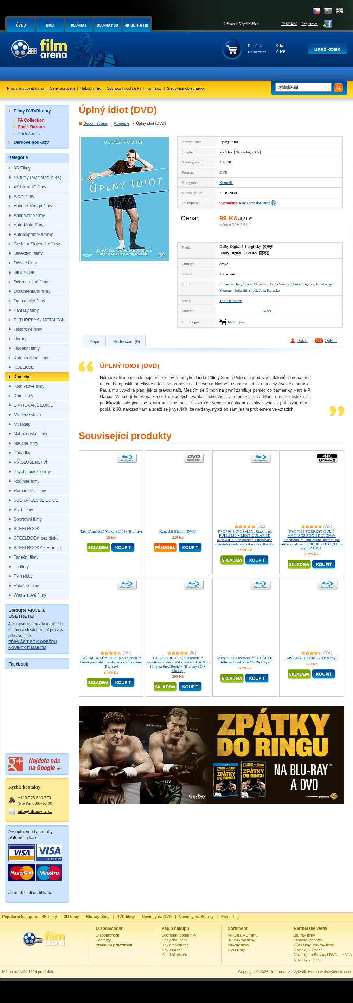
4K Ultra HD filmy (242, 935)
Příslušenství (30, 133)
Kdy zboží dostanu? (254, 203)
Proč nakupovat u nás (25, 88)
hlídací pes (236, 322)
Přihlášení (289, 23)
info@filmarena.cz (35, 811)
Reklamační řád (175, 945)
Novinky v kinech (308, 950)
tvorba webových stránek (329, 972)
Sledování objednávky (186, 88)
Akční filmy (230, 916)
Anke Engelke (303, 284)
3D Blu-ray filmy (241, 940)
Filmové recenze (308, 940)
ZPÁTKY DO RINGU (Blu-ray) (312, 658)
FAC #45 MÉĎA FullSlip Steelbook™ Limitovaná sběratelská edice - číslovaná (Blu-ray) (110, 662)
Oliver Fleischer (255, 284)
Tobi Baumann (230, 300)
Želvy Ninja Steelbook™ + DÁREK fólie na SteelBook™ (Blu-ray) (245, 660)
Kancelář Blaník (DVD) (178, 531)
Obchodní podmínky (124, 88)
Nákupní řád (90, 88)
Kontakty (154, 88)
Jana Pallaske (269, 290)
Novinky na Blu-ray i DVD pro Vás (323, 955)
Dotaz (302, 340)
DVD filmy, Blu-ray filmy (314, 945)
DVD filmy (236, 950)
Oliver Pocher (230, 284)
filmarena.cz (279, 972)
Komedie (121, 123)
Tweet (266, 311)
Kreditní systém (175, 955)
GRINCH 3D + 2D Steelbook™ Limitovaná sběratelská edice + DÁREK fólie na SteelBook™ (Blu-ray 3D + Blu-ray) (178, 664)
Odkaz (331, 340)
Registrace (309, 23)
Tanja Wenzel (280, 284)
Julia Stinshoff (246, 290)
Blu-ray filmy (238, 945)
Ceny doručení (62, 88)
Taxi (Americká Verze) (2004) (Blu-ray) (111, 531)
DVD (223, 172)
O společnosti (107, 935)
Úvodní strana (95, 123)
